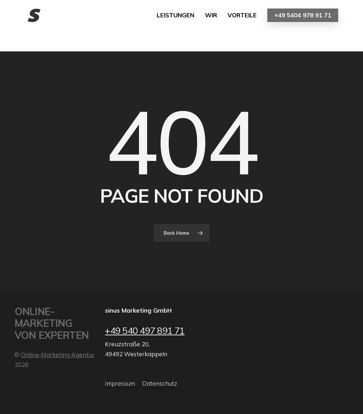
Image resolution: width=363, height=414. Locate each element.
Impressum (120, 383)
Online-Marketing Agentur (58, 354)
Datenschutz (159, 383)
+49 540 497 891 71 (144, 330)
